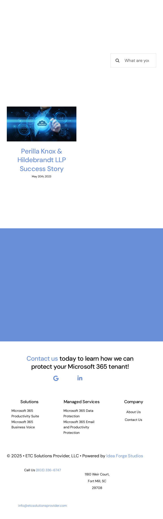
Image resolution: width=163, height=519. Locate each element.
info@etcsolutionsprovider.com (42, 505)
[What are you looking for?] (133, 60)
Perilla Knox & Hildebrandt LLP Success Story (41, 160)
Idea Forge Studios (124, 456)
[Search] (117, 60)
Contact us (42, 358)
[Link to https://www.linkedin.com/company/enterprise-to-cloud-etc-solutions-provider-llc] (79, 378)
